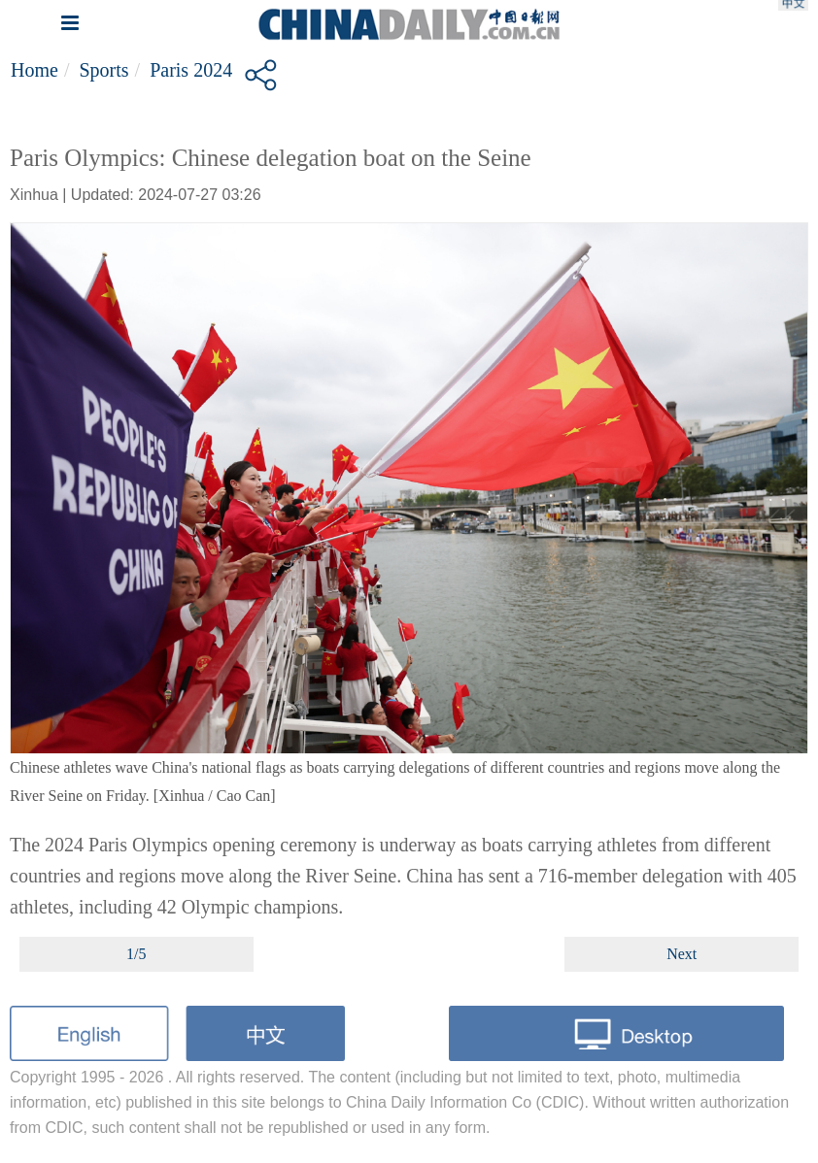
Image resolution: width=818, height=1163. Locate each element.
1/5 (136, 954)
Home (34, 70)
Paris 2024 (191, 70)
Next (681, 954)
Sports (103, 70)
